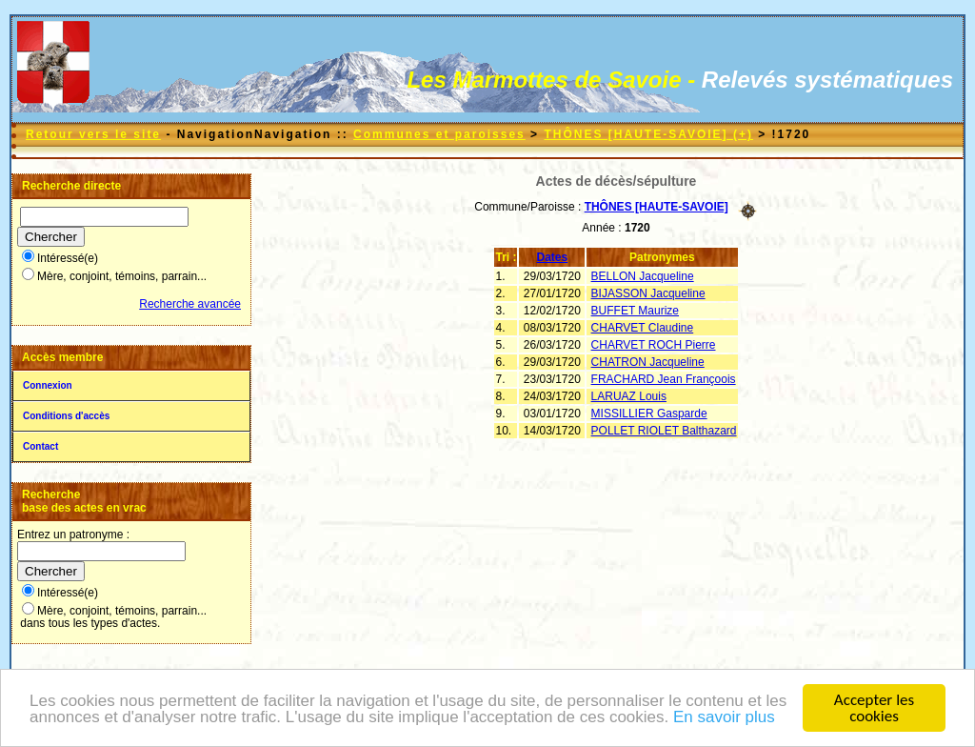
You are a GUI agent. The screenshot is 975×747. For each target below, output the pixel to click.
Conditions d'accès (66, 416)
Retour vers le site (93, 134)
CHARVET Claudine (642, 327)
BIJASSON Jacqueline (648, 293)
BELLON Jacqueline (642, 276)
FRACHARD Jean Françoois (663, 379)
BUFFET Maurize (635, 310)
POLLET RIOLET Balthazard (664, 430)
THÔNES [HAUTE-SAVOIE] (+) (648, 134)
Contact (40, 446)
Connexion (47, 385)
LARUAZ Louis (629, 396)
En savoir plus (724, 718)
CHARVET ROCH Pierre (653, 345)
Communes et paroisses (439, 134)
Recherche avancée (190, 304)
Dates (552, 257)
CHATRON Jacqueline (648, 362)
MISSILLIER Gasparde (649, 413)
